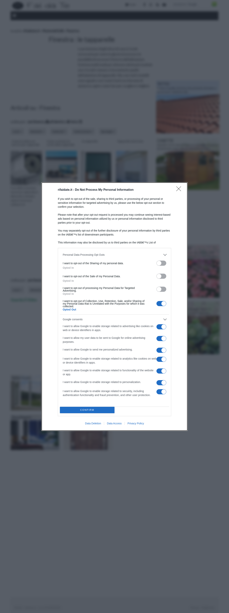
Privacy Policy (136, 423)
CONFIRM (87, 409)
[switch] (161, 263)
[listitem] (114, 255)
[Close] (179, 189)
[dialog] (114, 306)
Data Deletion (93, 423)
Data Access (114, 423)
